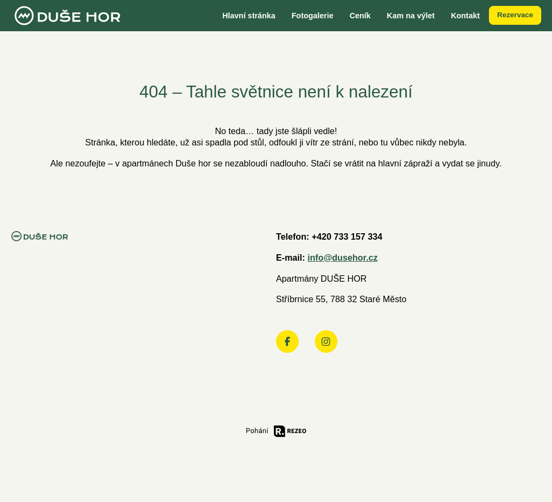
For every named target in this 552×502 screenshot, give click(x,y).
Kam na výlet (411, 15)
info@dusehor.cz (342, 257)
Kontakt (465, 15)
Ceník (359, 15)
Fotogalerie (313, 15)
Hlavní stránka (248, 15)
